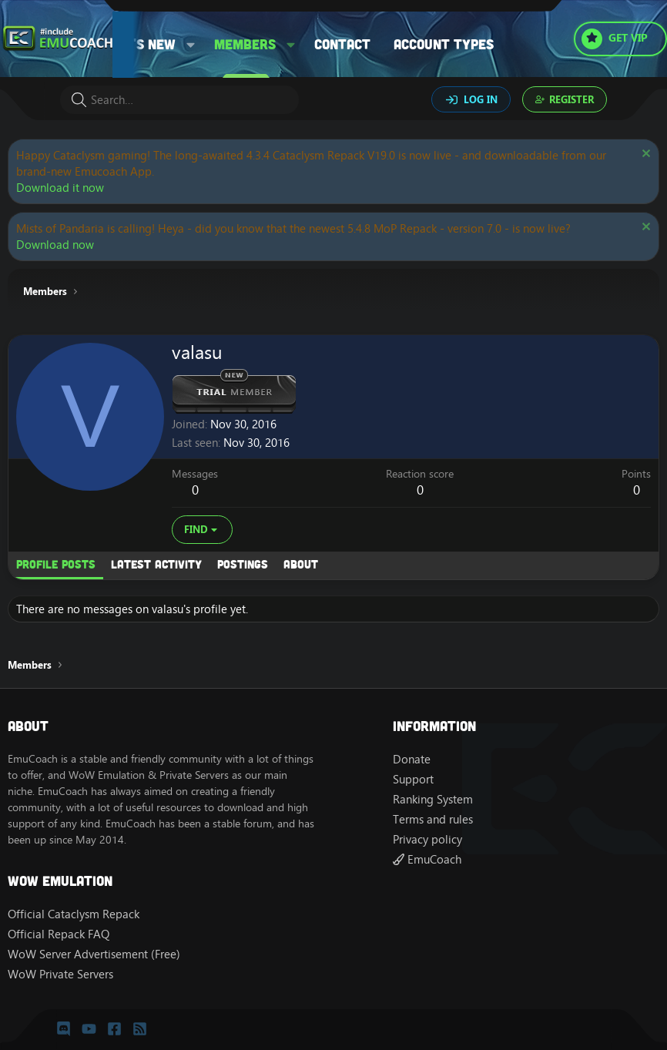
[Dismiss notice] (644, 155)
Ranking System (433, 799)
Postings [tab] (242, 564)
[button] (190, 44)
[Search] (179, 100)
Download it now (60, 187)
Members (245, 43)
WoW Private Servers (60, 974)
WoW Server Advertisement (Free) (94, 954)
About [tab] (300, 564)
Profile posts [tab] (56, 564)
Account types (444, 43)
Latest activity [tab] (156, 564)
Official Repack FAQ (58, 934)
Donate (412, 759)
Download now (55, 245)
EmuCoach (427, 859)
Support (413, 779)
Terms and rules (433, 819)
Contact (342, 43)
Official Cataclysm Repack (73, 914)
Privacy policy (427, 839)
